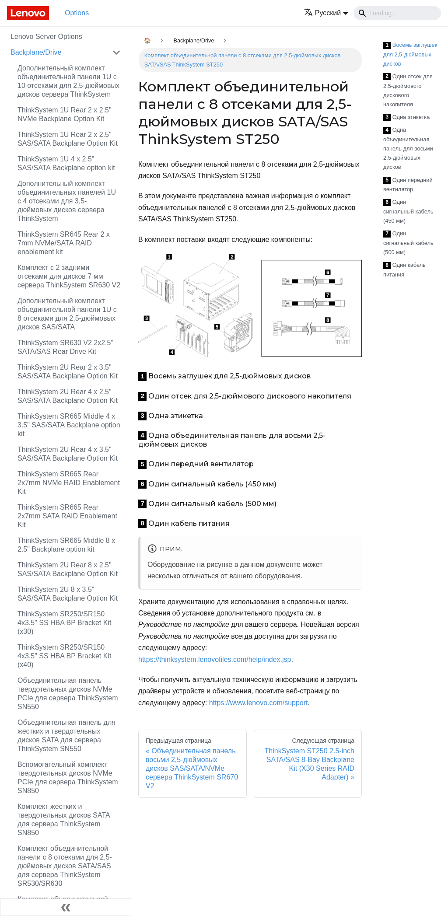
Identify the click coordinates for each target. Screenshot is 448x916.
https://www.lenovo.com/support (258, 702)
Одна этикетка (406, 117)
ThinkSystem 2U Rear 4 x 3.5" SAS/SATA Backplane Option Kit (68, 454)
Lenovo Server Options (46, 36)
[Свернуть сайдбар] (65, 907)
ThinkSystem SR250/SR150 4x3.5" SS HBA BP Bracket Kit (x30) (64, 622)
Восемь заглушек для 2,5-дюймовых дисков (410, 54)
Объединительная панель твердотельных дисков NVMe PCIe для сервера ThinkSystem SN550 (68, 693)
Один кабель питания (404, 270)
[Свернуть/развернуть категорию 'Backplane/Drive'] (116, 52)
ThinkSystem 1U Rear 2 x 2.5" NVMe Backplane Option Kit (65, 114)
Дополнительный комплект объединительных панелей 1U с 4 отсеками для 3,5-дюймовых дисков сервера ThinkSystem (67, 201)
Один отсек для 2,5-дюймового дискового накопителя (408, 90)
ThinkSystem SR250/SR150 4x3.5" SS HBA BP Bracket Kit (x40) (64, 655)
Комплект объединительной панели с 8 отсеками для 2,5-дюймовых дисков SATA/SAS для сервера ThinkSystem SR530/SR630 (65, 866)
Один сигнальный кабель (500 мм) (408, 242)
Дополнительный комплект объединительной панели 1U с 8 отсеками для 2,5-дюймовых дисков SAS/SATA (67, 314)
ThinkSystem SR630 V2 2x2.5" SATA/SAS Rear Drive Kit (65, 347)
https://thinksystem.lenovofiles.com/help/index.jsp (214, 659)
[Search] (397, 13)
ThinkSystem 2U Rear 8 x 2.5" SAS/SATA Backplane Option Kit (68, 569)
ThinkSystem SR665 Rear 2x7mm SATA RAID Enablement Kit (67, 515)
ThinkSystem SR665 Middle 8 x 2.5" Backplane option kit (66, 545)
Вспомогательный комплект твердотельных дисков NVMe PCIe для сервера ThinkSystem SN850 (68, 777)
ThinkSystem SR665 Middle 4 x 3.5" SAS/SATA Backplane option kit (69, 425)
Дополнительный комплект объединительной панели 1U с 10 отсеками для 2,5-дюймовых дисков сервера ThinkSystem (68, 81)
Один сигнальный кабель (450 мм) (408, 211)
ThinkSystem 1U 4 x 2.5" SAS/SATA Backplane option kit (66, 163)
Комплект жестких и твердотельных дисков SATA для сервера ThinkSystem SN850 (64, 819)
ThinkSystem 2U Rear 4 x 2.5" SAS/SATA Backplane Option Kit (68, 396)
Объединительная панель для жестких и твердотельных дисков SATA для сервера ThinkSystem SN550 (67, 735)
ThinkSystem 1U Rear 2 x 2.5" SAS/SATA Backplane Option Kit (68, 139)
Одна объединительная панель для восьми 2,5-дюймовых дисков (408, 148)
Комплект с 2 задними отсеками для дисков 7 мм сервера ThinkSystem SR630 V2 (69, 276)
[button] (326, 13)
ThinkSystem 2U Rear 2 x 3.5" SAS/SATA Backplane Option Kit (68, 372)
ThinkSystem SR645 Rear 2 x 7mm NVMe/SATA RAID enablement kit (64, 243)
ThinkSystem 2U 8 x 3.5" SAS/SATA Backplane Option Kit (68, 594)
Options (77, 13)
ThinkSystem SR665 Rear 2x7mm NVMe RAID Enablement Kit (69, 482)
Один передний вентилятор (408, 185)
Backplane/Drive (36, 52)
